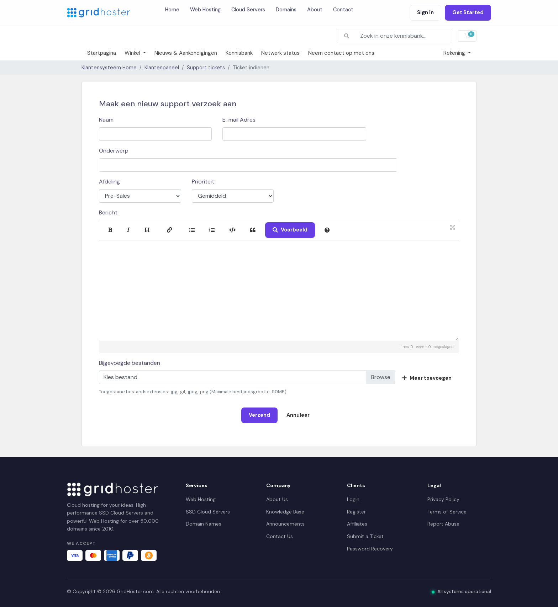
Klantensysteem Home (109, 67)
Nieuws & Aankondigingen (185, 53)
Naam (106, 119)
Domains (286, 9)
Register (356, 512)
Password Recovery (370, 548)
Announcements (285, 524)
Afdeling (109, 181)
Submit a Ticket (365, 536)
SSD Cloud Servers (208, 512)
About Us (277, 499)
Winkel (133, 53)
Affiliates (357, 524)
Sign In (425, 12)
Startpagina (101, 53)
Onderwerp (113, 150)
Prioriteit (203, 181)
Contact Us (279, 536)
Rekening (455, 53)
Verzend (259, 415)
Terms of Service (447, 512)
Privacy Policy (443, 499)
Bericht (108, 212)
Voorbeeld (290, 230)
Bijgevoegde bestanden (129, 363)
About (314, 9)
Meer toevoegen (427, 378)
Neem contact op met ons (341, 53)
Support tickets (206, 67)
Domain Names (203, 524)
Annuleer (298, 415)
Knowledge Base (285, 512)
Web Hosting (205, 9)
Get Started (468, 12)
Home (172, 9)
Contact (343, 9)
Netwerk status (280, 53)
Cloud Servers (248, 9)
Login (353, 499)
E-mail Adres (239, 119)
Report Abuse (443, 524)
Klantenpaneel (161, 67)
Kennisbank (239, 53)
